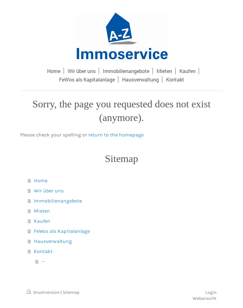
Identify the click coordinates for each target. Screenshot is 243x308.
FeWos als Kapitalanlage (62, 231)
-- (43, 261)
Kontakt (43, 251)
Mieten (42, 211)
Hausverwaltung (53, 241)
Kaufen (42, 221)
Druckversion (43, 292)
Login (210, 292)
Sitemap (71, 292)
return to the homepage (116, 135)
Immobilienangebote (58, 201)
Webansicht (204, 298)
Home (40, 181)
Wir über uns (49, 191)
